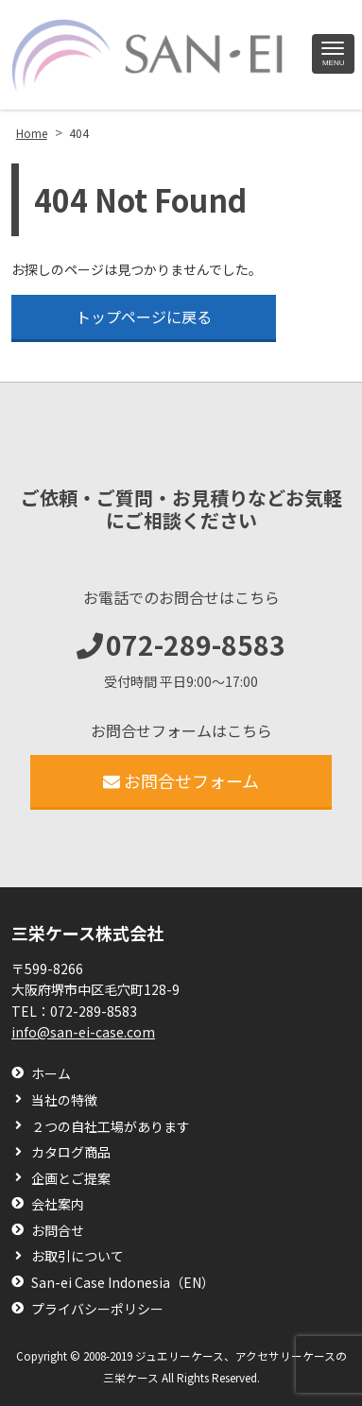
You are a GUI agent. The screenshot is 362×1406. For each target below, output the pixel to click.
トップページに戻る (144, 316)
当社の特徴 (64, 1100)
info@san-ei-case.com (83, 1031)
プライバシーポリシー (97, 1309)
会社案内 (57, 1204)
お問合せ (57, 1231)
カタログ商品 (71, 1152)
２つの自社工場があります (110, 1127)
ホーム (51, 1074)
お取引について (77, 1256)
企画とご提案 (71, 1179)
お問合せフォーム (181, 780)
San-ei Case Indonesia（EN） (123, 1283)
